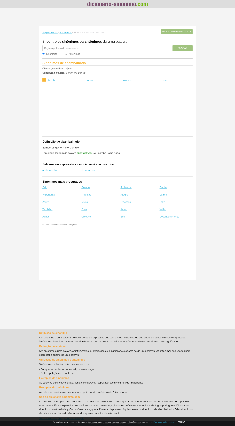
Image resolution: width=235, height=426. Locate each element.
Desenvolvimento (169, 216)
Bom (84, 209)
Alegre (124, 194)
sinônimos (70, 41)
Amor (123, 209)
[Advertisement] (117, 16)
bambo (52, 80)
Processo (125, 202)
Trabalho (86, 194)
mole (164, 80)
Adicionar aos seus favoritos (176, 32)
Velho (163, 209)
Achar (45, 216)
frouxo (89, 80)
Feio (44, 187)
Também (47, 209)
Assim (45, 202)
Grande (85, 187)
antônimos (93, 41)
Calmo (163, 194)
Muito (84, 202)
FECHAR (181, 422)
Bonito (163, 187)
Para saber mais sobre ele (163, 422)
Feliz (162, 202)
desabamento (89, 170)
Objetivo (86, 216)
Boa (122, 216)
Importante (48, 194)
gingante (128, 80)
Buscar (183, 48)
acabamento (49, 170)
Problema (125, 187)
